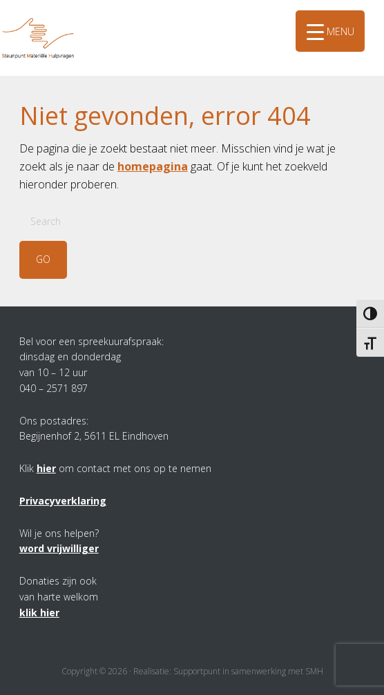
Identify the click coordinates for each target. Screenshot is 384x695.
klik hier (39, 612)
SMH (52, 20)
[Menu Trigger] (330, 31)
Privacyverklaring (62, 500)
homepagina (152, 166)
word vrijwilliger (59, 548)
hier (46, 468)
